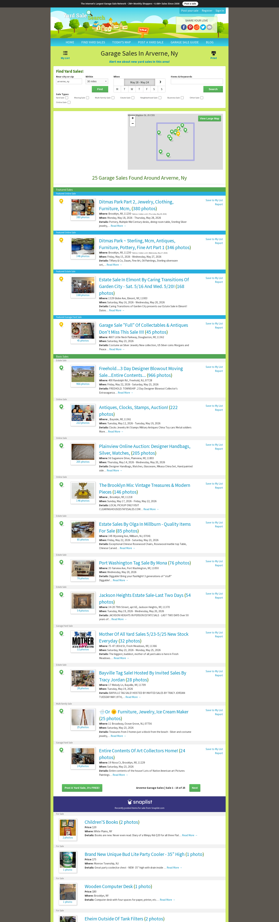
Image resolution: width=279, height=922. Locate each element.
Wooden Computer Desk (109, 886)
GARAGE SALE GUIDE (185, 42)
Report (219, 204)
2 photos (129, 822)
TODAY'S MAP (121, 42)
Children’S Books (101, 822)
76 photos (179, 563)
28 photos (137, 680)
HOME (70, 42)
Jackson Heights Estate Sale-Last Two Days (141, 595)
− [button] (132, 124)
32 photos (130, 641)
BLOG (210, 42)
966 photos (159, 375)
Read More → (118, 225)
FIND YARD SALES (93, 42)
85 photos (127, 531)
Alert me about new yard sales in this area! (139, 62)
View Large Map (209, 118)
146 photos (125, 492)
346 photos (178, 247)
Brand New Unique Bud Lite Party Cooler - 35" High (135, 854)
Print (213, 56)
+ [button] (132, 118)
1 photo (194, 854)
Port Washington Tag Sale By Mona (133, 563)
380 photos (144, 208)
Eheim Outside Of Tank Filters (114, 919)
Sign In (220, 10)
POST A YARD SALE (151, 42)
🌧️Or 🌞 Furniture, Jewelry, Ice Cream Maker (143, 712)
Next (195, 787)
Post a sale (190, 3)
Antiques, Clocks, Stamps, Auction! (133, 407)
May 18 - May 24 (139, 82)
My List (65, 56)
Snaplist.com (157, 808)
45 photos (156, 332)
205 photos (143, 453)
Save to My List (214, 200)
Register (207, 10)
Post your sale (189, 10)
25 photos (111, 718)
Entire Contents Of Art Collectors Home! (138, 751)
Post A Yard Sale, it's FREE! (82, 787)
